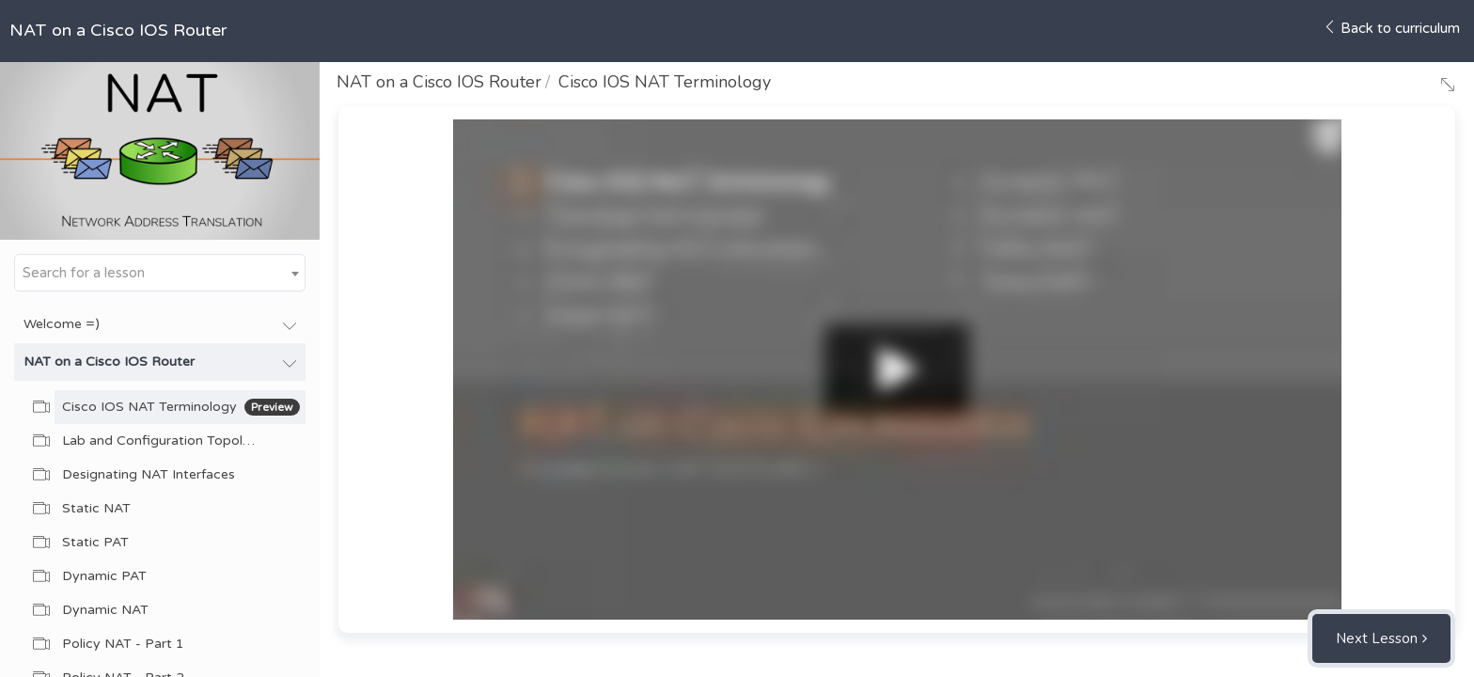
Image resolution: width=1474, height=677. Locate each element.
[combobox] (160, 272)
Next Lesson (1377, 638)
